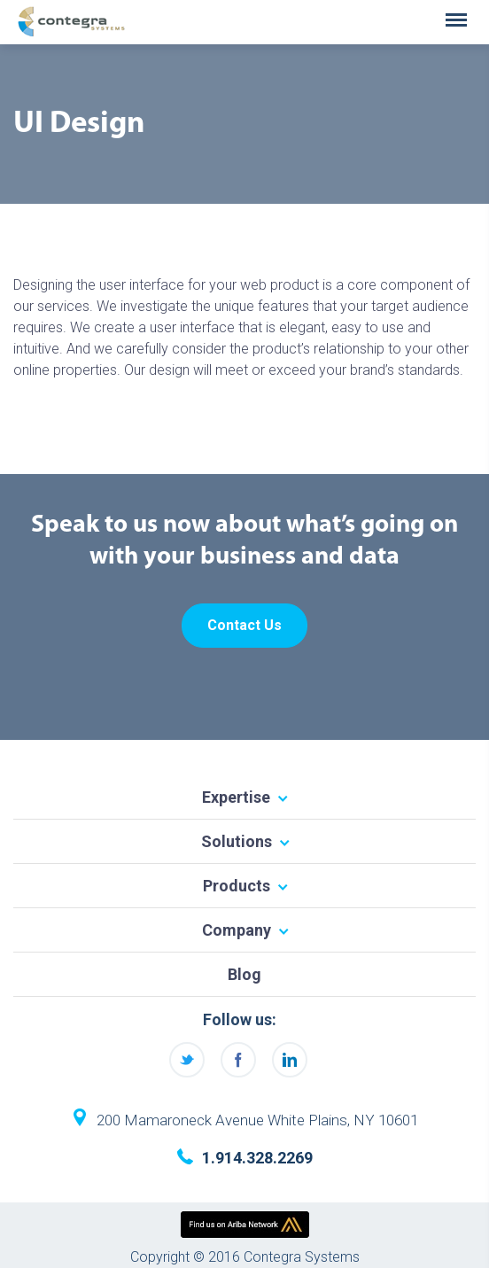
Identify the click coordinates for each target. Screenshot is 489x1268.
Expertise (236, 797)
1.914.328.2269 (257, 1157)
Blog (244, 974)
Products (236, 885)
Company (236, 930)
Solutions (236, 841)
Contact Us (244, 625)
